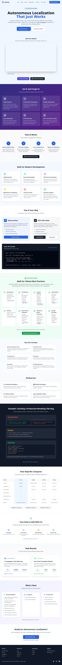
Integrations (31, 2)
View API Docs (39, 237)
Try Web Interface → (16, 237)
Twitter (33, 650)
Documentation (5, 650)
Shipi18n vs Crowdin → (31, 507)
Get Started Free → (54, 2)
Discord (33, 652)
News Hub (19, 652)
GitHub (18, 656)
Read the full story (9, 573)
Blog (22, 2)
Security (3, 656)
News (26, 2)
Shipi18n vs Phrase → (45, 507)
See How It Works (38, 29)
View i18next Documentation (31, 333)
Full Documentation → (53, 247)
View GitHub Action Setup (31, 156)
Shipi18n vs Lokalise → (17, 507)
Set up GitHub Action (39, 573)
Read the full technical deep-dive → (31, 462)
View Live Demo (23, 78)
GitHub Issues (50, 652)
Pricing (37, 2)
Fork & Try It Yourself (37, 78)
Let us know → (36, 619)
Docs (18, 2)
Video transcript (11, 73)
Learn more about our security (31, 538)
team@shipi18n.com (51, 650)
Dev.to (33, 654)
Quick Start (19, 654)
